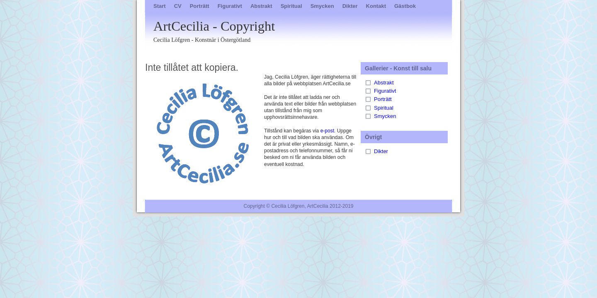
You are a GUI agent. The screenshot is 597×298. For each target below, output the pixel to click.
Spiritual (291, 6)
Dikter (350, 6)
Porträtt (199, 6)
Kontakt (376, 6)
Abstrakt (261, 6)
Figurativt (230, 6)
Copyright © (257, 206)
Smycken (322, 6)
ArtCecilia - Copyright (308, 31)
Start (159, 6)
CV (178, 6)
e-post (327, 131)
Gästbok (405, 6)
